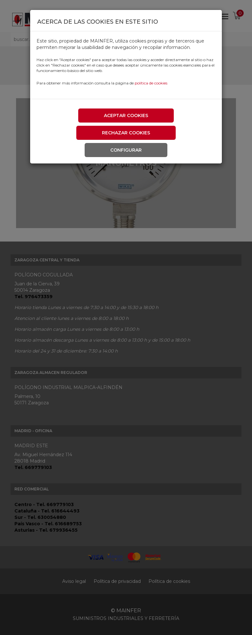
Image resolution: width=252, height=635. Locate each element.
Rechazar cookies (126, 133)
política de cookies (151, 83)
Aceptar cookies (126, 115)
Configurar (126, 150)
